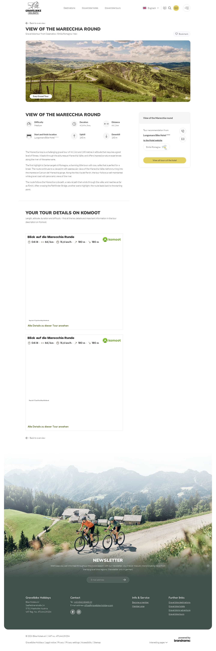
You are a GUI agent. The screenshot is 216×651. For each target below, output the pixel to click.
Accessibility (86, 642)
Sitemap (96, 642)
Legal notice (50, 642)
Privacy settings (73, 642)
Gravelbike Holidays (35, 642)
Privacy (60, 642)
